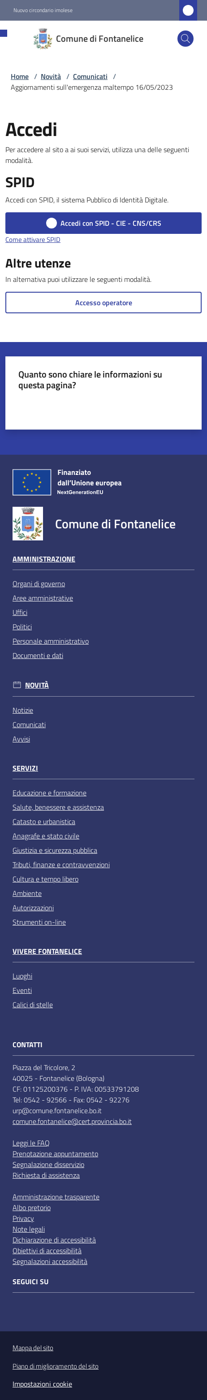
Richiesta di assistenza (46, 1175)
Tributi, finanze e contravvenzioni (61, 864)
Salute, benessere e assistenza (58, 807)
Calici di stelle (33, 1004)
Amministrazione (44, 559)
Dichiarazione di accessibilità (54, 1239)
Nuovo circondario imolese (43, 10)
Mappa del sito (33, 1348)
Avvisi (21, 738)
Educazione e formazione (49, 792)
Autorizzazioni (33, 907)
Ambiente (27, 893)
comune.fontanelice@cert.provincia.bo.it (72, 1121)
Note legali (29, 1229)
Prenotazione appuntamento (55, 1153)
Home (20, 76)
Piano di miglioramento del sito (56, 1366)
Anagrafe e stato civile (46, 835)
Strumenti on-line (39, 922)
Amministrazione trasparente (56, 1196)
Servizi (25, 768)
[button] (185, 39)
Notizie (23, 710)
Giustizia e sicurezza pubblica (55, 850)
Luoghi (22, 975)
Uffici (20, 612)
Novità (51, 76)
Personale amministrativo (51, 641)
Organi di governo (39, 583)
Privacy (23, 1218)
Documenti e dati (38, 655)
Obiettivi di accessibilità (47, 1250)
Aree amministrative (43, 597)
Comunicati (90, 76)
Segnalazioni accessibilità (50, 1261)
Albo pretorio (32, 1207)
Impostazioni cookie (42, 1383)
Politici (22, 626)
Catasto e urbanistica (44, 821)
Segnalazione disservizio (48, 1164)
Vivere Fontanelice (47, 951)
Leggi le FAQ (31, 1142)
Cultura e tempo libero (45, 878)
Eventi (22, 990)
